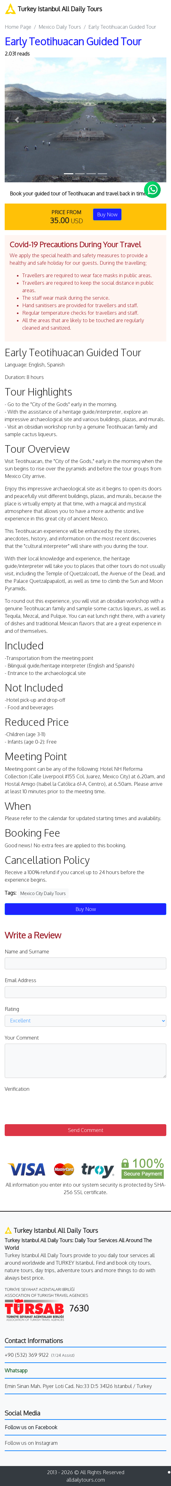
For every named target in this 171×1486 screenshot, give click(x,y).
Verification (17, 1089)
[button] (17, 119)
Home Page (18, 27)
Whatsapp (16, 1370)
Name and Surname (27, 951)
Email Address (20, 980)
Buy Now (107, 214)
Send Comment (85, 1130)
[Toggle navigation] (162, 9)
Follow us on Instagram (31, 1443)
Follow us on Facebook (31, 1427)
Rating (12, 1009)
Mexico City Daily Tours (43, 893)
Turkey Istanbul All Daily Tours (53, 8)
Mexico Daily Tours (60, 27)
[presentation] (52, 1107)
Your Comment (22, 1038)
